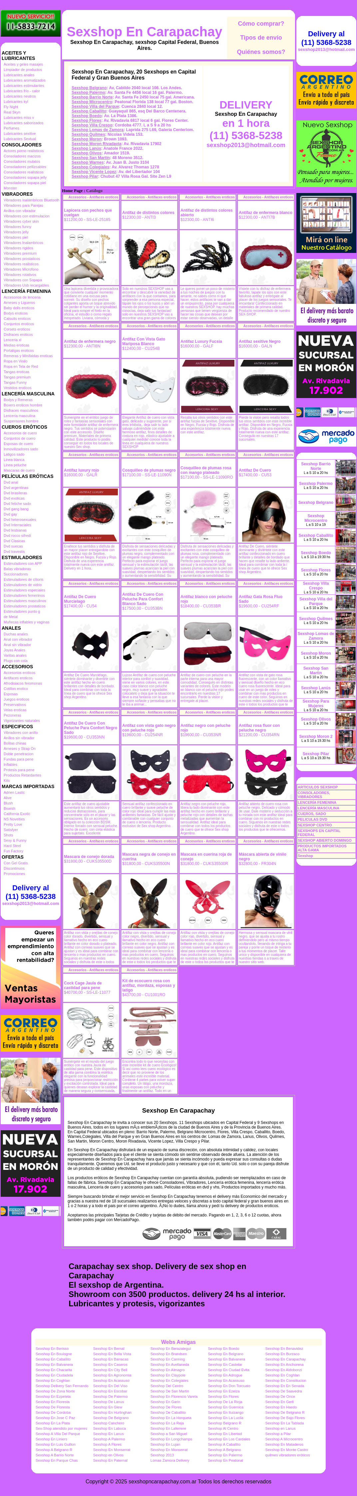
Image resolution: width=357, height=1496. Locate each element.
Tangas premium (17, 377)
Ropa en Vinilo (15, 361)
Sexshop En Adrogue (225, 1375)
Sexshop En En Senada (284, 1386)
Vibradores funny (17, 227)
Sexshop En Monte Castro (286, 1450)
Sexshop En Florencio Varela (174, 1396)
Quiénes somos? (261, 52)
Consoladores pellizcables (25, 167)
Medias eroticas (16, 345)
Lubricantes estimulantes (24, 86)
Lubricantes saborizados (23, 123)
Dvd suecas (13, 546)
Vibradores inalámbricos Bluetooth (31, 200)
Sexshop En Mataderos (284, 1444)
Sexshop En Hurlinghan (112, 1412)
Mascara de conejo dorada (89, 856)
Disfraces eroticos (18, 334)
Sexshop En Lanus (108, 1434)
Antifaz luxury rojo (81, 470)
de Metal (11, 617)
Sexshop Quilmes (88, 134)
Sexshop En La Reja (167, 1423)
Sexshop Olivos (87, 153)
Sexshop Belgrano (89, 88)
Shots (8, 835)
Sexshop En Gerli (279, 1402)
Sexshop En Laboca (109, 1428)
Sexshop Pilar (85, 176)
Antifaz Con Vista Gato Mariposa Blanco (143, 341)
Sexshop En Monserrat (111, 1450)
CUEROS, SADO (312, 814)
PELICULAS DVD (312, 819)
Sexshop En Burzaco (282, 1354)
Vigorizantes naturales (22, 721)
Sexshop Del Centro (167, 1386)
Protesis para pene (19, 770)
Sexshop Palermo (88, 92)
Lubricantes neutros (20, 96)
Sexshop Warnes (88, 162)
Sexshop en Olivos (108, 1455)
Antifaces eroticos (18, 678)
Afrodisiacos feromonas (23, 683)
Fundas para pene (18, 759)
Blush (8, 803)
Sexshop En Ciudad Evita (228, 1370)
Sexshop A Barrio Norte (55, 1455)
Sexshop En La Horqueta (171, 1418)
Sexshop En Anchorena (284, 1365)
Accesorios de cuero (20, 433)
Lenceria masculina (19, 416)
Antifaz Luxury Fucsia (201, 341)
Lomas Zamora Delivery (170, 1460)
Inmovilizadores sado (21, 449)
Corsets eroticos (17, 329)
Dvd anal (11, 482)
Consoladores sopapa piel (25, 183)
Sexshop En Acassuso (111, 1381)
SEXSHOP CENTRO (315, 825)
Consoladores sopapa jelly (25, 177)
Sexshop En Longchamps (171, 1439)
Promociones (14, 874)
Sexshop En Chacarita (54, 1370)
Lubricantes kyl (16, 102)
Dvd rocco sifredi (17, 535)
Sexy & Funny (15, 840)
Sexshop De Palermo (110, 1396)
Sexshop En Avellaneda (170, 1365)
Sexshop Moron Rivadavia (96, 143)
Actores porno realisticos (24, 151)
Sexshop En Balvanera (226, 1359)
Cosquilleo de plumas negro (149, 470)
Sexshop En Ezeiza (223, 1391)
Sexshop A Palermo (109, 1439)
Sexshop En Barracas (110, 1359)
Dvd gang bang (16, 509)
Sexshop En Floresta (53, 1402)
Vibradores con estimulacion (27, 216)
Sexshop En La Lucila (225, 1418)
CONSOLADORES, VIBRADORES (314, 795)
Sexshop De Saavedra (283, 1391)
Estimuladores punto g (22, 611)
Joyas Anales (14, 650)
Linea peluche (15, 465)
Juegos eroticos (16, 699)
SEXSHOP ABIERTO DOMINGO (325, 840)
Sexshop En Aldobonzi (283, 1370)
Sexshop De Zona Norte (55, 1391)
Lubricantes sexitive (20, 133)
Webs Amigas (178, 1342)
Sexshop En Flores (223, 1396)
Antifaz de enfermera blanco (265, 212)
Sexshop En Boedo (223, 1349)
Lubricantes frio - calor (22, 91)
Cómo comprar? (261, 23)
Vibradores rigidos (18, 248)
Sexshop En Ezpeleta (53, 1396)
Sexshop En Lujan (165, 1444)
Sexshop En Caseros (110, 1365)
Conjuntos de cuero (19, 438)
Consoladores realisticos (24, 172)
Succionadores (16, 574)
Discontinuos (14, 868)
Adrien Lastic (14, 792)
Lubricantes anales (19, 75)
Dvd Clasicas (14, 541)
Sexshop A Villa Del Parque (58, 1434)
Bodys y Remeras (18, 400)
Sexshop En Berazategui (171, 1349)
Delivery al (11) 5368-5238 (31, 892)
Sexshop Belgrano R (224, 1423)
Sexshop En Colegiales (169, 1381)
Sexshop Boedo (87, 115)
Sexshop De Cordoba (53, 1412)
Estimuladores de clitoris (23, 579)
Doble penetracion (18, 754)
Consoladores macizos (22, 156)
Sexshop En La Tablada (284, 1423)
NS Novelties (14, 819)
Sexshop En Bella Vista (112, 1354)
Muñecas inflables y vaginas (27, 622)
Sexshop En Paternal (110, 1460)
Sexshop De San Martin (170, 1391)
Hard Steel (12, 846)
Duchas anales (16, 634)
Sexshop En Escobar (110, 1391)
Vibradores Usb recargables (26, 285)
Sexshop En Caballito (53, 1359)
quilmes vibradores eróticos (287, 1455)
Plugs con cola (16, 661)
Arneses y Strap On (20, 748)
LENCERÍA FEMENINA (317, 802)
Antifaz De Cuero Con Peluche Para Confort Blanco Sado (142, 599)
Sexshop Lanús (86, 148)
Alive (8, 798)
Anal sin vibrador (17, 645)
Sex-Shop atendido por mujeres (61, 1428)
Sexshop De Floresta (53, 1407)
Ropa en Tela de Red (21, 366)
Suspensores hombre (21, 421)
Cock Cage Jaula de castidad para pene (83, 985)
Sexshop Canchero (108, 1423)
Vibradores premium (20, 253)
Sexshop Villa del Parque (95, 106)
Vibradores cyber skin (21, 221)
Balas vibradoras (17, 569)
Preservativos (15, 705)
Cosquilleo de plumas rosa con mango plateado (205, 470)
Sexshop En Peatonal (225, 1460)
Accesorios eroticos (19, 673)
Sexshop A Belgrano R (54, 1450)
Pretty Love (13, 824)
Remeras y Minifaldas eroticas (28, 356)
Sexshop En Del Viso (110, 1386)
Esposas (11, 694)
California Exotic (17, 814)
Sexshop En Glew (107, 1407)
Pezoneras (12, 715)
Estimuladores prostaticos (25, 606)
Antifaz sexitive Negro (259, 341)
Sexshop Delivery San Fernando (62, 1386)
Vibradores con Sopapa (23, 280)
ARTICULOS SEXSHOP (318, 787)
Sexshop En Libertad (225, 1434)
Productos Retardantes (22, 775)
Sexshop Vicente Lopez (94, 171)
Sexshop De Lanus (108, 1402)
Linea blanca (14, 460)
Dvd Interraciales (17, 525)
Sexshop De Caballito (168, 1412)
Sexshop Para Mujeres (316, 703)
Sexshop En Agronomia (112, 1375)
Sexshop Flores (86, 120)
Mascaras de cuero (19, 470)
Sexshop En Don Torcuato (229, 1386)
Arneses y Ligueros (19, 303)
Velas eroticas (15, 710)
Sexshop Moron (87, 139)
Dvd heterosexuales (20, 520)
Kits (7, 780)
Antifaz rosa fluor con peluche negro (259, 728)
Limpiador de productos (23, 70)
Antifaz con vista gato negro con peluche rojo (149, 728)
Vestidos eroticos (17, 388)
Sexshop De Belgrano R (285, 1412)
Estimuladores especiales (24, 590)
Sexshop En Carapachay (144, 31)
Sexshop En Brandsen (169, 1354)
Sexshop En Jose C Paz (55, 1418)
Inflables (10, 764)
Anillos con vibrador (20, 211)
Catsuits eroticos (17, 319)
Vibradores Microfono (21, 269)
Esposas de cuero (18, 444)
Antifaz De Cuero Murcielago (80, 599)
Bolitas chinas (15, 743)
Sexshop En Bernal (108, 1349)
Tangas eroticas (16, 372)
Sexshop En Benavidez (284, 1349)
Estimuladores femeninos (24, 595)
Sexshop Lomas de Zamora (98, 129)
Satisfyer (11, 830)
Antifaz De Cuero (255, 470)
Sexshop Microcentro (92, 102)
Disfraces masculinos (21, 410)
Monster (10, 188)
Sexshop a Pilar (278, 1434)
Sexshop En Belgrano (225, 1354)
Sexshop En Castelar (225, 1365)
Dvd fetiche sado (17, 504)
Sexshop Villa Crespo (92, 125)
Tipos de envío (261, 37)
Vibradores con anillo (21, 733)
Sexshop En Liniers (51, 1439)
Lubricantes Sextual (20, 139)
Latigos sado (14, 454)
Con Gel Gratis (16, 863)
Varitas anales (15, 655)
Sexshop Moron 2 (315, 736)
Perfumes (11, 128)
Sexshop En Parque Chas (57, 1460)
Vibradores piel (16, 237)
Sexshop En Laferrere (168, 1428)
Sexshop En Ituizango (225, 1412)
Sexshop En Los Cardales (229, 1439)
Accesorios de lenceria (22, 297)
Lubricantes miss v (19, 117)
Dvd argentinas (16, 488)
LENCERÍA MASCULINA (318, 808)
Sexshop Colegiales (90, 167)
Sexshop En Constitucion (285, 1381)
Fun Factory (13, 851)
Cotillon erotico (16, 689)
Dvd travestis (14, 551)
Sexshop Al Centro (223, 1428)
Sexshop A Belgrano (224, 1450)
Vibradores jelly (16, 232)
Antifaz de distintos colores (148, 212)
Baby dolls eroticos (19, 308)
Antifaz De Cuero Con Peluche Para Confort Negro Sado (90, 728)
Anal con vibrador (18, 639)
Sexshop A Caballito (224, 1444)
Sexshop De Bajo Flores (285, 1418)
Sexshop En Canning (168, 1359)
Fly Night (11, 107)
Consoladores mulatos (22, 161)
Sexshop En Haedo (281, 1407)
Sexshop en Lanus (280, 1428)
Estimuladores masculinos (25, 601)
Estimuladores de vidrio (23, 585)
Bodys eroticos (16, 313)
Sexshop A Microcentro (284, 1439)
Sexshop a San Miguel (169, 1434)
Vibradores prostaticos (22, 259)
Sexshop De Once (280, 1396)
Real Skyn (12, 112)
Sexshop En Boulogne (54, 1354)
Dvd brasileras (15, 493)
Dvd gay (10, 514)
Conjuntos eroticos (19, 324)
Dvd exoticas (14, 498)
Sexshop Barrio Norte (92, 97)
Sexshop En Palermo (225, 1455)
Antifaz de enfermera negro (90, 341)
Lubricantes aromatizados (25, 80)
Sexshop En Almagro (168, 1370)
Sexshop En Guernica (225, 1407)
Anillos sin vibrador (19, 738)
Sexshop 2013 (162, 1455)
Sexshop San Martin (91, 157)
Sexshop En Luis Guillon (56, 1444)
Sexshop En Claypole (168, 1375)
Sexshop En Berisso (52, 1349)
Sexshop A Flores (107, 1444)
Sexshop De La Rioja (225, 1402)
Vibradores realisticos (21, 264)
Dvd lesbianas (15, 530)
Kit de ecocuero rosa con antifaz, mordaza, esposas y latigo (148, 985)
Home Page (72, 190)
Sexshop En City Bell (110, 1370)
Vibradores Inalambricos (23, 243)
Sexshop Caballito (89, 111)
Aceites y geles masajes (23, 64)
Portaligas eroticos (19, 350)
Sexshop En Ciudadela (54, 1375)
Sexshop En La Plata (53, 1423)
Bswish (9, 808)
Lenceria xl (12, 340)
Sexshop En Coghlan (282, 1375)
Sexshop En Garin (165, 1402)
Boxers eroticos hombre (23, 405)
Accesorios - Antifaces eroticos (93, 197)
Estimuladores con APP (23, 563)
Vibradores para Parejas (23, 205)
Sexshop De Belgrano (111, 1418)
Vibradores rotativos (20, 275)
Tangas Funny (15, 382)
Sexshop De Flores (166, 1407)
